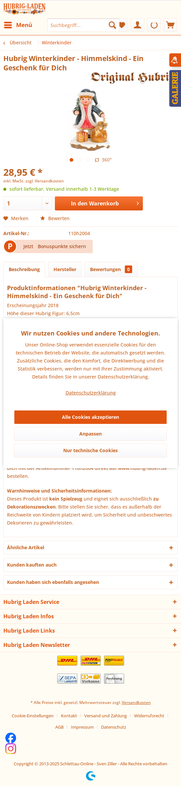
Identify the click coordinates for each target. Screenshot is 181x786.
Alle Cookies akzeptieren (90, 417)
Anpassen (90, 434)
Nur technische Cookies (90, 450)
